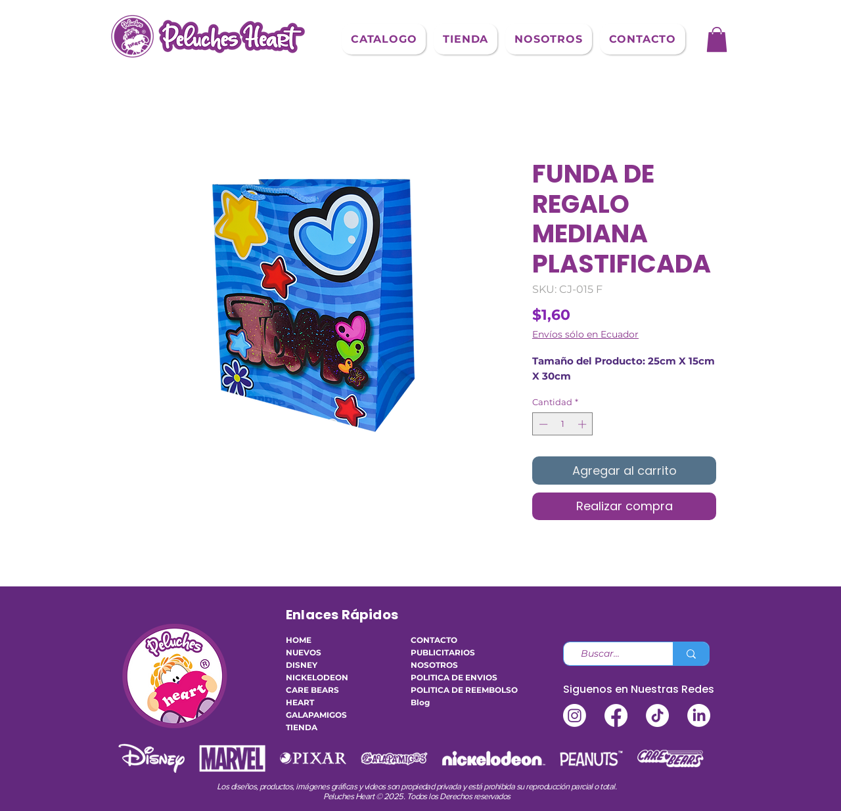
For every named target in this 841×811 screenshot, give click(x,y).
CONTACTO (434, 640)
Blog (420, 702)
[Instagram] (574, 715)
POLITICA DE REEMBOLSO (450, 690)
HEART (300, 702)
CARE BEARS (312, 690)
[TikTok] (657, 715)
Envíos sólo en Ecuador (585, 334)
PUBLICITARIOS (443, 652)
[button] (384, 39)
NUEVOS (303, 652)
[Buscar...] (613, 654)
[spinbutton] (563, 424)
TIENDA (301, 727)
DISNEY (301, 665)
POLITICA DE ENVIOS (450, 677)
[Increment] (583, 424)
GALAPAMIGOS (316, 715)
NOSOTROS (434, 665)
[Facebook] (615, 715)
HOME (298, 640)
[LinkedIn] (698, 715)
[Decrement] (542, 424)
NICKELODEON (317, 677)
